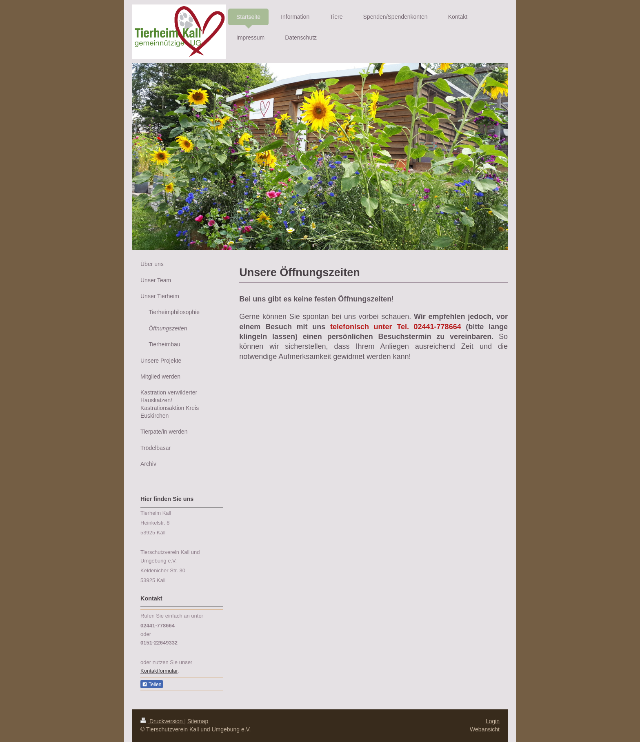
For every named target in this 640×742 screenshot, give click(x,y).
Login (493, 721)
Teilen (151, 684)
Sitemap (197, 721)
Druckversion (162, 721)
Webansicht (485, 729)
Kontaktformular (159, 671)
